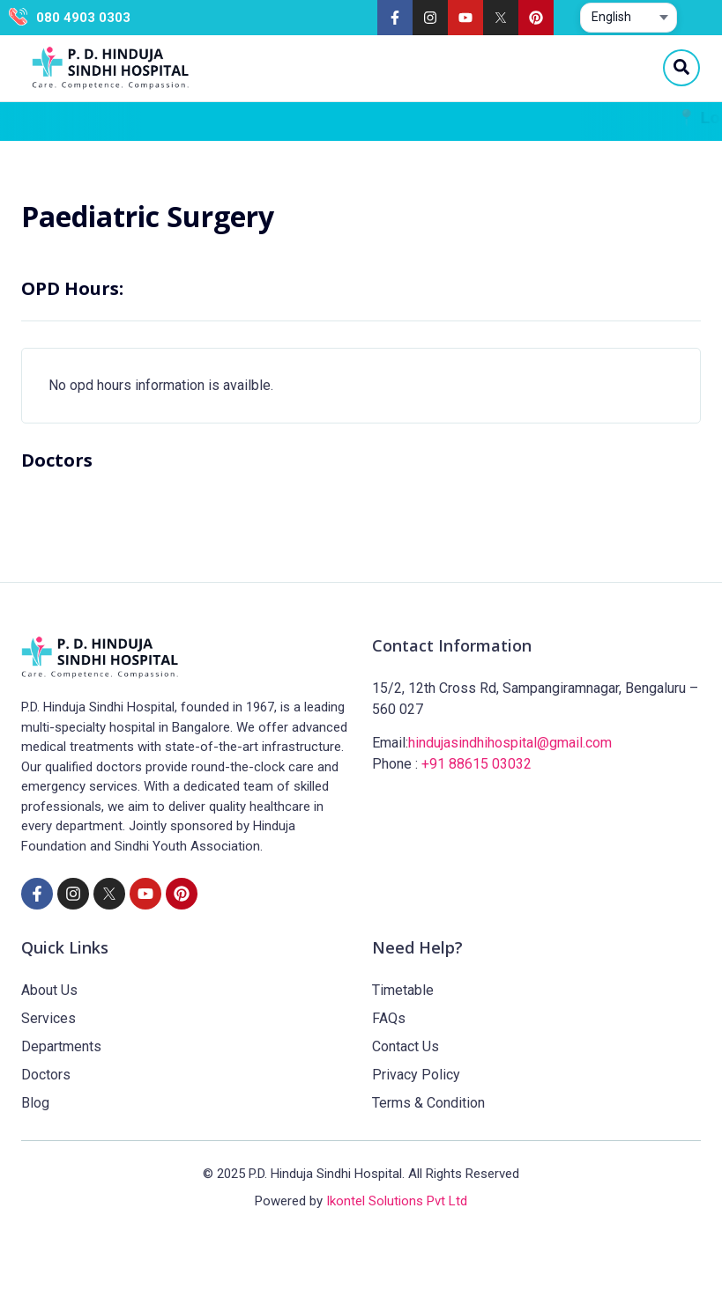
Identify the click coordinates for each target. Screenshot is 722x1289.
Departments (61, 1046)
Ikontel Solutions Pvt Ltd (396, 1201)
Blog (35, 1102)
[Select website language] (628, 18)
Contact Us (405, 1046)
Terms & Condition (428, 1102)
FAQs (389, 1018)
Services (48, 1018)
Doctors (46, 1074)
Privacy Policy (416, 1074)
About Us (49, 990)
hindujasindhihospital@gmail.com (510, 742)
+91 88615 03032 (476, 763)
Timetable (403, 990)
